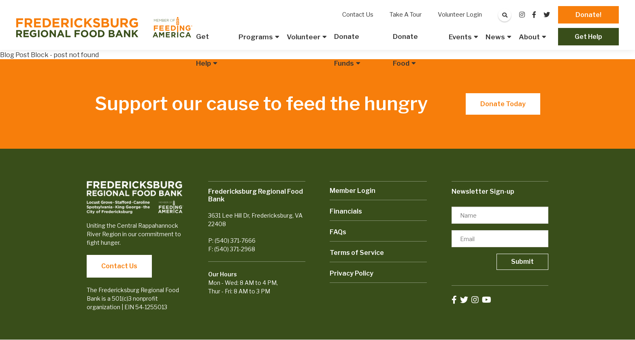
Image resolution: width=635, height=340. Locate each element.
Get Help (588, 37)
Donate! (588, 15)
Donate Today (503, 104)
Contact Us (119, 266)
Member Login (352, 191)
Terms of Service (357, 253)
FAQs (338, 232)
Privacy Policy (351, 273)
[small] (522, 14)
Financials (346, 211)
